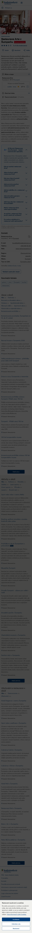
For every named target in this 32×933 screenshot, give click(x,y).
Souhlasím (16, 919)
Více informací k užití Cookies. (16, 914)
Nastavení (16, 928)
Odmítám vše (16, 924)
